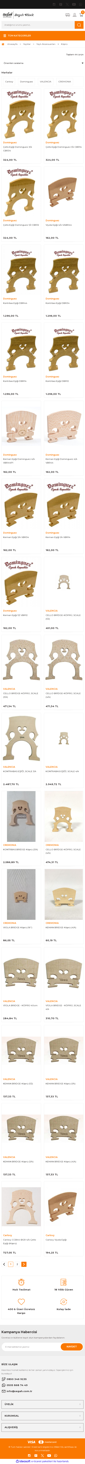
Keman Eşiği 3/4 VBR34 (16, 537)
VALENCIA (52, 610)
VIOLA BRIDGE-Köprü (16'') (17, 927)
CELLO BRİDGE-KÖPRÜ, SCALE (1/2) (63, 617)
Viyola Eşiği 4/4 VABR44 (59, 224)
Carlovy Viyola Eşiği (56, 1239)
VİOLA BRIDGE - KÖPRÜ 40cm (20, 1005)
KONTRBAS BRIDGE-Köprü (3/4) (20, 849)
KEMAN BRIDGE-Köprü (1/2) (18, 1083)
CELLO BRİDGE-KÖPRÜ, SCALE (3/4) (20, 695)
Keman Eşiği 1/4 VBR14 (58, 537)
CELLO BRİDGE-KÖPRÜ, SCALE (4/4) (63, 695)
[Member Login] (74, 15)
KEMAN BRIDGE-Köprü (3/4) (18, 1161)
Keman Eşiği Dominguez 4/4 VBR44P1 (19, 461)
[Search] (42, 25)
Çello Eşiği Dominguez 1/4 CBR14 (64, 147)
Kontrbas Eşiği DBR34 (58, 303)
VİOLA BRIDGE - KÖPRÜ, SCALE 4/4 (63, 1007)
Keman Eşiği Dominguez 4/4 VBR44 (61, 461)
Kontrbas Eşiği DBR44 (15, 303)
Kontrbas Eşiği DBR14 (14, 381)
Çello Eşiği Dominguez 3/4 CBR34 (17, 149)
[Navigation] (16, 35)
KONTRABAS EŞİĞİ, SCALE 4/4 (62, 771)
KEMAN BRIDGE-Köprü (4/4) (61, 927)
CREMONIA (9, 845)
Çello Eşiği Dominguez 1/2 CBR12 (21, 224)
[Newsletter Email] (42, 1346)
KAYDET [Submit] (72, 1346)
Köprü (64, 44)
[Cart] (81, 15)
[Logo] (17, 15)
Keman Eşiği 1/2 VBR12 (15, 615)
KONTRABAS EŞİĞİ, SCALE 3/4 (19, 771)
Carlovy (7, 1235)
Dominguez (10, 142)
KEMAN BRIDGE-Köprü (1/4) (60, 1083)
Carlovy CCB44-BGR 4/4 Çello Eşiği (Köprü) (19, 1241)
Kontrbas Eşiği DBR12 (57, 381)
